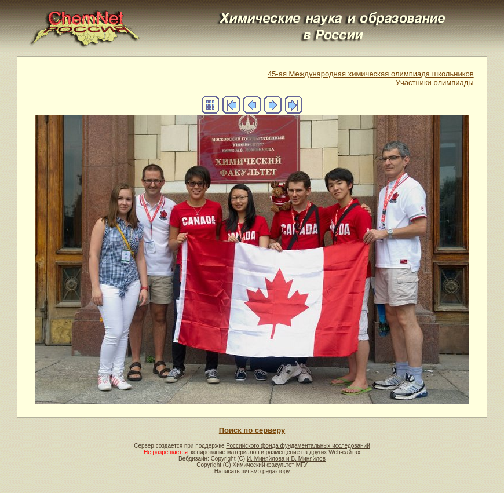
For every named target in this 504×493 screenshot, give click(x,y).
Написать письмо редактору (252, 471)
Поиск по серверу (252, 430)
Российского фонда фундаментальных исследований (298, 446)
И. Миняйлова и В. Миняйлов (286, 458)
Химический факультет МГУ (269, 465)
